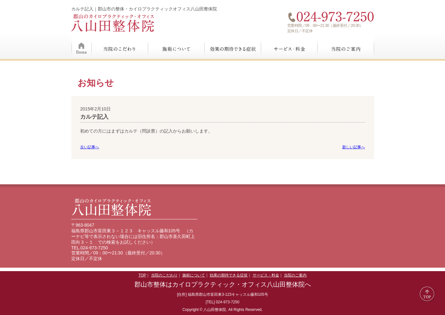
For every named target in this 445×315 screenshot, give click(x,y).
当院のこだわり (120, 46)
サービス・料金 (289, 46)
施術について (176, 46)
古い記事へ (89, 147)
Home (81, 46)
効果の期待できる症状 (233, 46)
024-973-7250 (94, 247)
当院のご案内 (346, 46)
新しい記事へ (353, 147)
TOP (142, 275)
